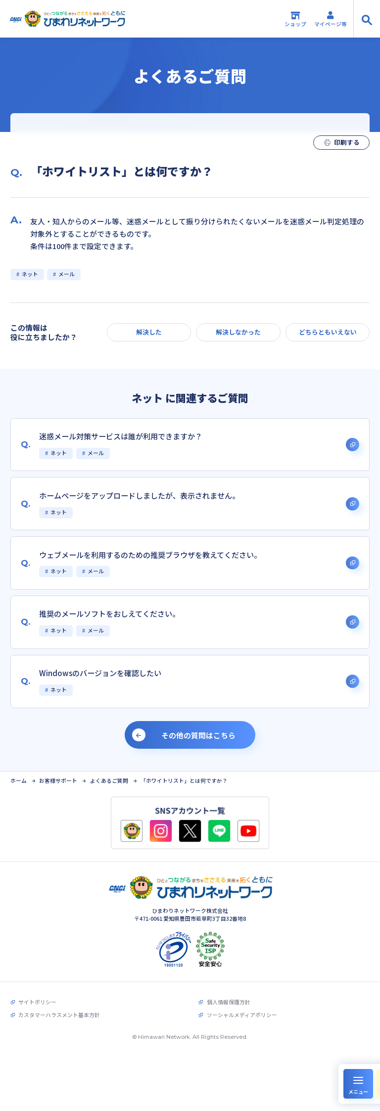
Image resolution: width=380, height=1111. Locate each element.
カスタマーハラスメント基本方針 (59, 1015)
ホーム (18, 780)
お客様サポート (58, 780)
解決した (149, 332)
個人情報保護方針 (228, 1002)
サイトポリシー (37, 1002)
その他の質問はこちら (198, 735)
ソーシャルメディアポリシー (242, 1015)
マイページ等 (330, 19)
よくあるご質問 (109, 780)
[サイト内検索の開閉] (366, 19)
